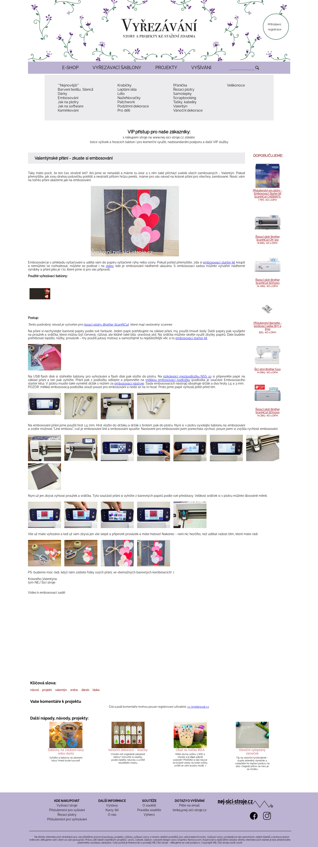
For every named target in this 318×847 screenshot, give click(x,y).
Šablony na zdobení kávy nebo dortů (66, 751)
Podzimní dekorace (133, 106)
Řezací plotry (183, 89)
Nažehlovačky (129, 98)
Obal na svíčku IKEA (190, 750)
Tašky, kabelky (185, 102)
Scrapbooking (184, 98)
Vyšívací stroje (67, 805)
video (109, 266)
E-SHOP (70, 67)
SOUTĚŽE (149, 801)
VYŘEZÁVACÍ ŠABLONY (117, 67)
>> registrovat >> (198, 706)
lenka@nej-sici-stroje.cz (189, 810)
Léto (121, 94)
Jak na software (70, 106)
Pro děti (123, 110)
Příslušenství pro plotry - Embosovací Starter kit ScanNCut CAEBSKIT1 (267, 193)
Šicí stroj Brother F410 (267, 369)
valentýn (61, 690)
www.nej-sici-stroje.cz (168, 137)
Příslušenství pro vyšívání (67, 810)
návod (34, 690)
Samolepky (182, 94)
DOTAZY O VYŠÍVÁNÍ (190, 801)
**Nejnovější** (68, 85)
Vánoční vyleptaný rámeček (252, 751)
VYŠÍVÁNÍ (201, 67)
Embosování (68, 98)
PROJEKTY (166, 67)
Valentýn (180, 106)
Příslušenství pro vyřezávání (67, 819)
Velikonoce (236, 85)
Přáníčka (180, 85)
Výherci (149, 814)
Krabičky (124, 85)
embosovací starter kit (219, 262)
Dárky (62, 94)
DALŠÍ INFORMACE (112, 801)
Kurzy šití (112, 810)
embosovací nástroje (129, 383)
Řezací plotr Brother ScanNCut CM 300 (267, 238)
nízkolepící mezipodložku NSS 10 (187, 376)
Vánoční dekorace (188, 110)
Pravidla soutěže (149, 810)
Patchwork (126, 102)
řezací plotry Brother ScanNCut (106, 324)
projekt (47, 690)
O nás (112, 814)
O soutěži (149, 805)
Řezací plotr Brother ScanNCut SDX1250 (267, 281)
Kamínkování (68, 110)
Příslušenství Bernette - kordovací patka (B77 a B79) (267, 326)
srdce (74, 690)
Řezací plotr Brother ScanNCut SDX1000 (267, 411)
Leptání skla (127, 89)
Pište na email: (189, 805)
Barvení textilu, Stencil (75, 89)
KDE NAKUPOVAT (67, 801)
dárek (85, 690)
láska (96, 690)
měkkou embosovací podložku (167, 380)
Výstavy (112, 805)
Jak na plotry (68, 102)
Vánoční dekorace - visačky (128, 750)
